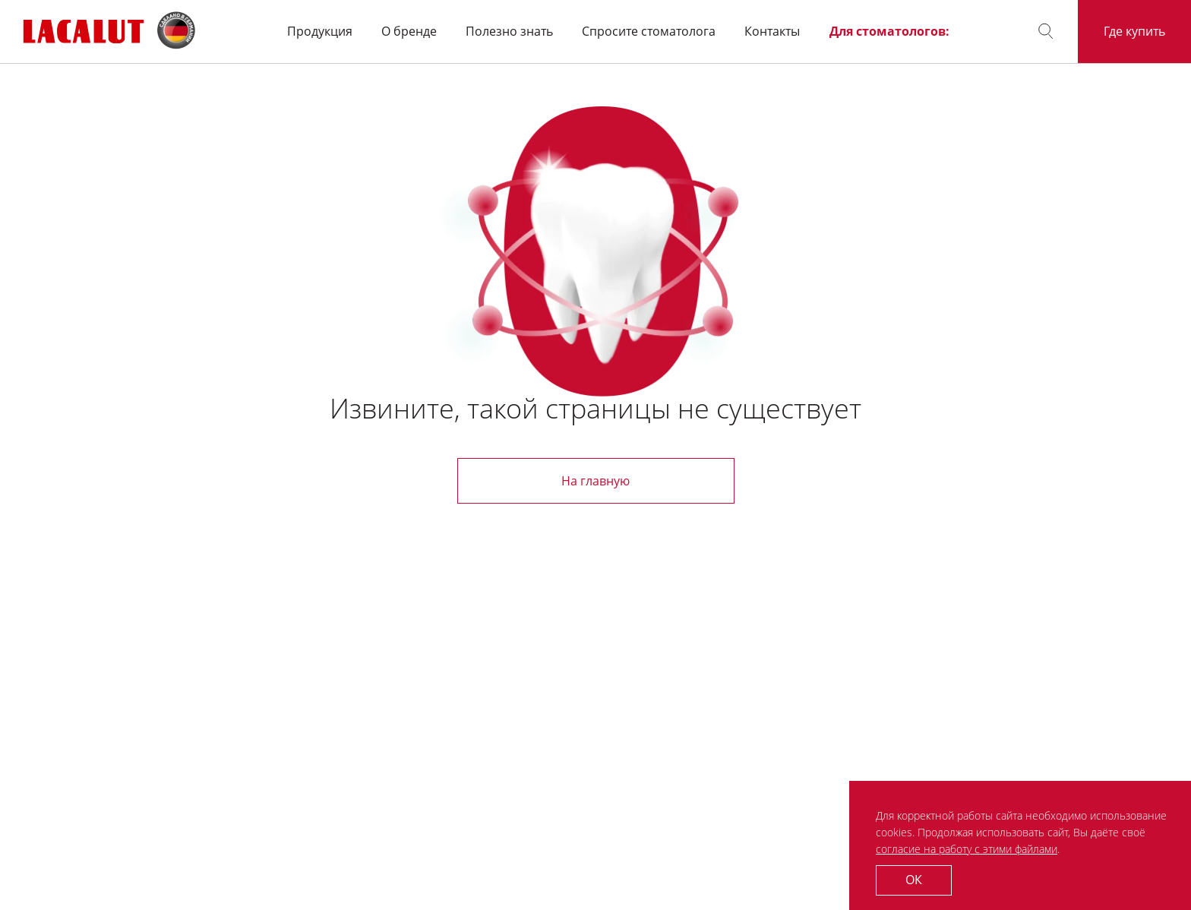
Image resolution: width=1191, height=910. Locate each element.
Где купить (1134, 31)
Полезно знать (509, 31)
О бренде (409, 31)
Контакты (772, 31)
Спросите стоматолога (649, 31)
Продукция (319, 31)
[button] (1046, 31)
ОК (913, 879)
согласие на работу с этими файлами (966, 849)
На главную (595, 480)
